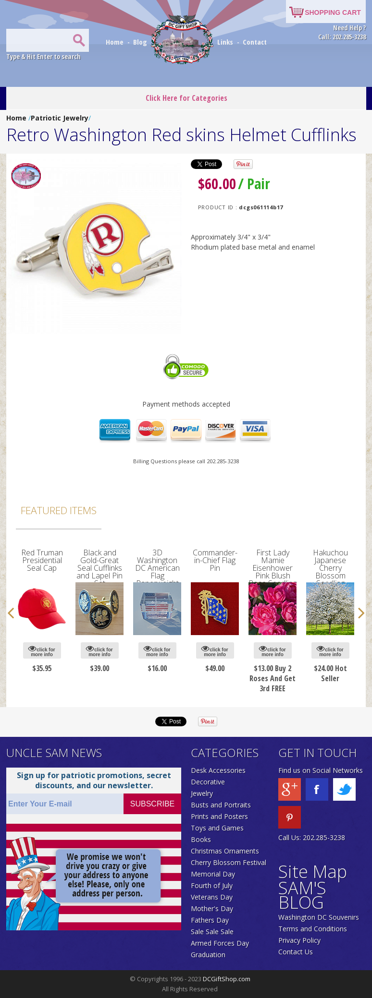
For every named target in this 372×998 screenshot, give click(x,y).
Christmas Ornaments (225, 850)
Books (201, 839)
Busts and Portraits (221, 804)
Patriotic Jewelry (59, 117)
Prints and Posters (219, 816)
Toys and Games (217, 827)
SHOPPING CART (333, 12)
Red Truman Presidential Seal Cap (42, 560)
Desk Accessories (218, 770)
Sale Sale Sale (212, 931)
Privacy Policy (299, 940)
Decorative (208, 781)
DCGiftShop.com (226, 978)
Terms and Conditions (312, 928)
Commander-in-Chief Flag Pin (215, 560)
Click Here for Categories (186, 98)
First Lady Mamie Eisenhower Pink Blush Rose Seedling (272, 568)
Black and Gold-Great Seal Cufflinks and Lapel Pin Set (99, 568)
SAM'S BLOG (302, 895)
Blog (141, 42)
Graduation (208, 954)
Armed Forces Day (220, 943)
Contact (255, 42)
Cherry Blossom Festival (228, 862)
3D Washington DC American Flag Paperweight (157, 568)
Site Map (312, 871)
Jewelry (202, 793)
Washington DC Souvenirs (318, 917)
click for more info (41, 650)
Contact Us (295, 951)
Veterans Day (212, 897)
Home (115, 42)
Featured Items (59, 510)
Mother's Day (212, 908)
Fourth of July (212, 885)
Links (225, 42)
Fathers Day (210, 920)
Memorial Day (213, 873)
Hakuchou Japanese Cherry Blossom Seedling (330, 568)
